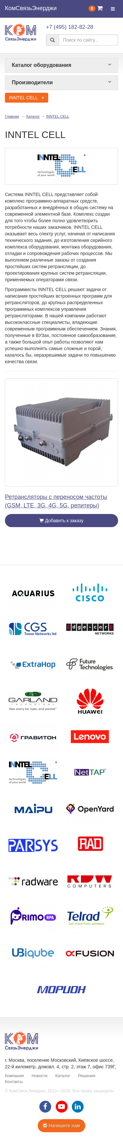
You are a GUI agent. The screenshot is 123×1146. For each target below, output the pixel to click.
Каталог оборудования (61, 65)
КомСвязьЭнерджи (31, 8)
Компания (14, 1076)
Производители (61, 82)
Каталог (33, 116)
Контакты (14, 1081)
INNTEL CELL (57, 116)
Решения (86, 1076)
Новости (39, 1076)
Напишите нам (61, 1125)
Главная (12, 116)
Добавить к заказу (61, 520)
